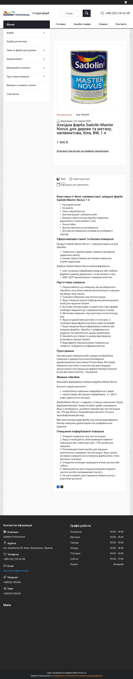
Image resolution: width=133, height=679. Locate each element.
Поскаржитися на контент (63, 676)
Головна (61, 24)
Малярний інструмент (19, 67)
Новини (103, 24)
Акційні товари (82, 24)
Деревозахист (15, 59)
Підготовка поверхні (18, 76)
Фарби (10, 32)
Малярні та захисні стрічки (21, 85)
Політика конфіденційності (89, 676)
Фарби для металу (17, 41)
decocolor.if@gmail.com (16, 570)
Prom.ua (82, 673)
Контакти (121, 24)
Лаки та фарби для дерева (21, 50)
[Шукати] (87, 13)
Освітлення (13, 94)
